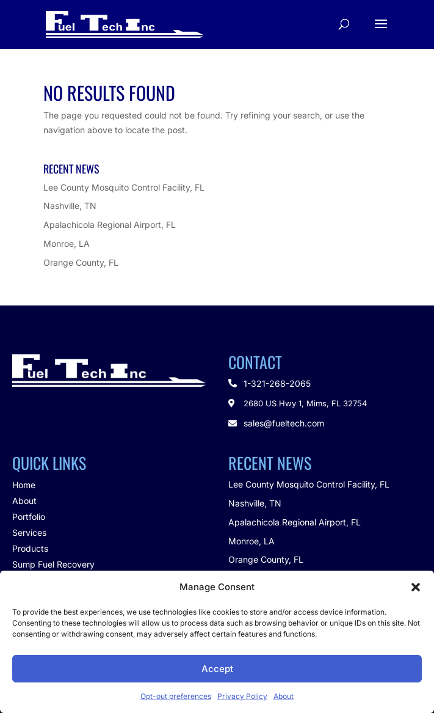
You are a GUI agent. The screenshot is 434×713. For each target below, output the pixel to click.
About (283, 696)
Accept (217, 669)
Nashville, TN (69, 205)
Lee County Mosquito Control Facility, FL (123, 187)
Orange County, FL (80, 262)
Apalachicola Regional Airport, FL (109, 224)
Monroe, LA (66, 243)
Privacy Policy (242, 696)
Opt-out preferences (175, 696)
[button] (416, 587)
